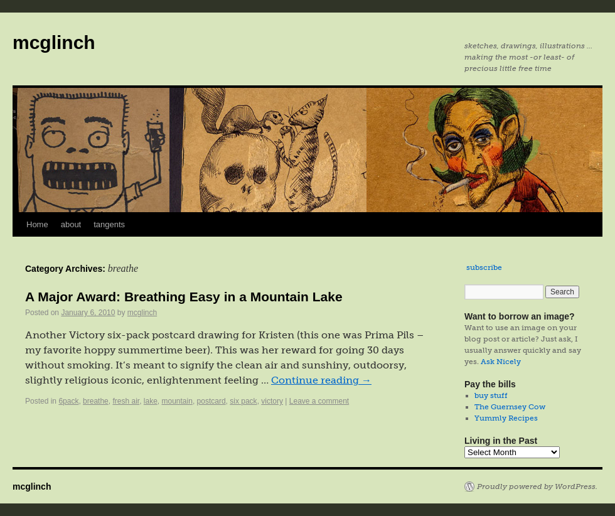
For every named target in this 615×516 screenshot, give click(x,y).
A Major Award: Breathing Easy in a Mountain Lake (184, 296)
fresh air (125, 401)
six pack (243, 401)
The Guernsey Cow (509, 406)
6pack (68, 401)
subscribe (484, 267)
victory (272, 401)
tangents (109, 224)
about (71, 224)
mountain (177, 401)
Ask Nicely (501, 361)
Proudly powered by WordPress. (537, 486)
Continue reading (321, 380)
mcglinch (54, 42)
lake (151, 401)
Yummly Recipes (506, 418)
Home (37, 224)
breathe (96, 401)
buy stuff (491, 395)
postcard (211, 401)
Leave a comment (319, 401)
